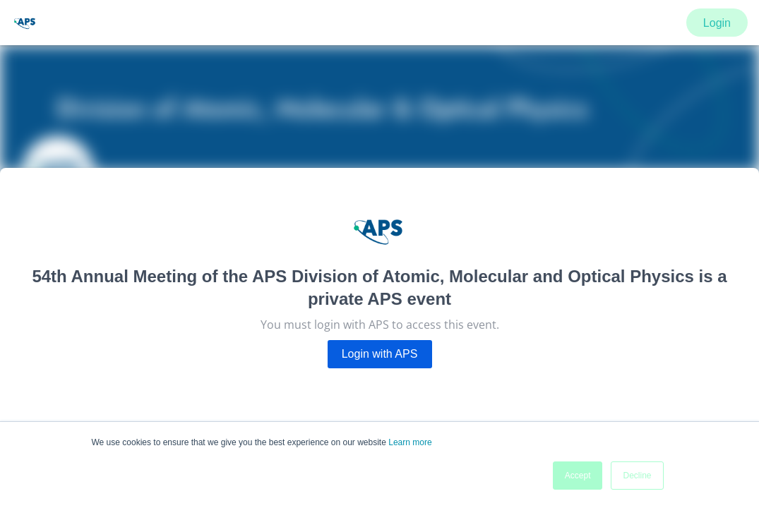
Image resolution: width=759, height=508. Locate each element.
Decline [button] (637, 475)
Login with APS (380, 354)
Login (717, 23)
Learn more (409, 442)
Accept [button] (578, 475)
